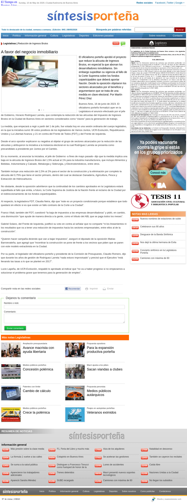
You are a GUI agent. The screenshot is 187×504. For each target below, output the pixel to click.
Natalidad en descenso (160, 449)
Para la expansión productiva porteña (101, 350)
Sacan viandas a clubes (104, 369)
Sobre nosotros (157, 35)
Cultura (54, 35)
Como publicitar (147, 491)
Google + (179, 3)
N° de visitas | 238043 (11, 499)
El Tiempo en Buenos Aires (9, 3)
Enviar (110, 288)
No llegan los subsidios (160, 480)
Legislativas (68, 35)
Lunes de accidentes (113, 464)
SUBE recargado (65, 480)
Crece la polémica (36, 412)
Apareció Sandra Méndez (23, 480)
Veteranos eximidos (101, 412)
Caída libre (154, 464)
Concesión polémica (38, 369)
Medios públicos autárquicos (99, 393)
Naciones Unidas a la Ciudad (163, 472)
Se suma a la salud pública (24, 464)
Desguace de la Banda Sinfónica (156, 234)
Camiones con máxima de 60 (154, 258)
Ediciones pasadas (103, 35)
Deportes (84, 35)
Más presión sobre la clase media (27, 449)
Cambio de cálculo (37, 391)
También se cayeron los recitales (165, 456)
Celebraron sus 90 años (152, 226)
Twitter (170, 3)
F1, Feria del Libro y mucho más (73, 449)
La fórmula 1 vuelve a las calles (26, 456)
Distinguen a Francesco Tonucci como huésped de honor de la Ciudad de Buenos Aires (73, 467)
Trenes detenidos (65, 472)
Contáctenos (165, 491)
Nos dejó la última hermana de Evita (158, 242)
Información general (35, 35)
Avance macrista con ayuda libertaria (38, 350)
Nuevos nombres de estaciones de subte (160, 218)
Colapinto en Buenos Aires (70, 456)
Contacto (178, 35)
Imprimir (94, 288)
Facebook (160, 3)
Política (17, 35)
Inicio (5, 35)
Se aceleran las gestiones (116, 456)
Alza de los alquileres (113, 449)
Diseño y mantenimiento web (169, 499)
